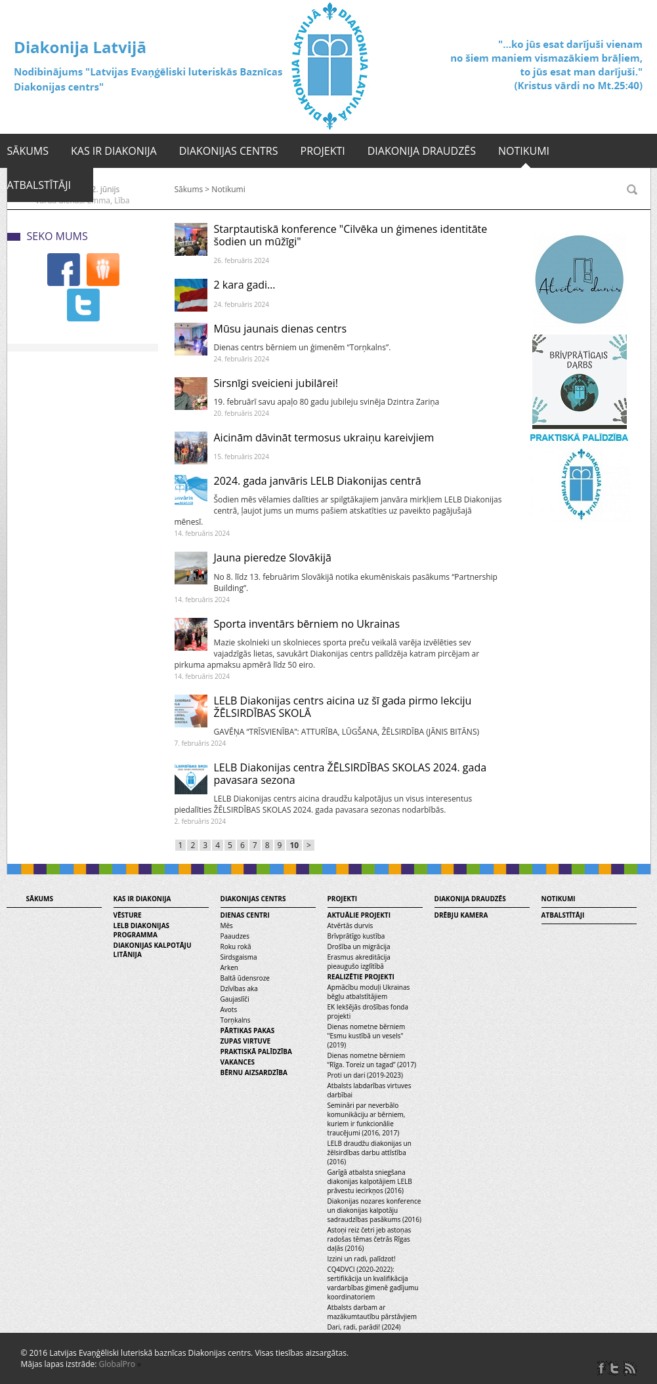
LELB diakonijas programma (142, 930)
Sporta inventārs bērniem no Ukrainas (307, 624)
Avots (229, 1009)
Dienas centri (245, 915)
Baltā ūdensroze (245, 978)
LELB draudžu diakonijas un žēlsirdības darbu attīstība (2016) (370, 1152)
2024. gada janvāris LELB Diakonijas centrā (317, 481)
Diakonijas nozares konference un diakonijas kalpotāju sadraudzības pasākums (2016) (374, 1210)
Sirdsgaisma (239, 957)
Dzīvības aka (239, 988)
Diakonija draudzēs (422, 151)
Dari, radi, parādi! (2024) (364, 1327)
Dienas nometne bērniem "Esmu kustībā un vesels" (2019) (367, 1035)
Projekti (323, 151)
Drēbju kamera (461, 915)
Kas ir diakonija (114, 151)
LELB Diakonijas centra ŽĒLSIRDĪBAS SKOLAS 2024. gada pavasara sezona (350, 773)
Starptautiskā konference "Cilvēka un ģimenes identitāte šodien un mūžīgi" (351, 235)
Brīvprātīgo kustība (356, 936)
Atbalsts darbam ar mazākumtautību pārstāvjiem (372, 1312)
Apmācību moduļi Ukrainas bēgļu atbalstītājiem (369, 992)
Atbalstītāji (39, 185)
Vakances (238, 1062)
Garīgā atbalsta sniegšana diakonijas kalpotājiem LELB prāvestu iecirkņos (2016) (370, 1181)
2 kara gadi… (245, 284)
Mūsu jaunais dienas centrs (280, 328)
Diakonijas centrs (228, 151)
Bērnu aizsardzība (254, 1072)
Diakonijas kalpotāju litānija (153, 950)
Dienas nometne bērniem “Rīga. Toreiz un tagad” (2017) (372, 1060)
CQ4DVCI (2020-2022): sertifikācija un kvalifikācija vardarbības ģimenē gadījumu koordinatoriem (373, 1283)
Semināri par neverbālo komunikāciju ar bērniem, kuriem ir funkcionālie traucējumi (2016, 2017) (367, 1119)
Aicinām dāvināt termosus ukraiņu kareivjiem (324, 437)
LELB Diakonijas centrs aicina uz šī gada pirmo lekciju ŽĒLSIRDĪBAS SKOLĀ (343, 706)
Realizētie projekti (361, 976)
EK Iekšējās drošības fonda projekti (368, 1011)
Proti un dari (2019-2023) (365, 1075)
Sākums (28, 151)
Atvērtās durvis (350, 925)
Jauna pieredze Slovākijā (272, 557)
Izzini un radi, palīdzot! (362, 1258)
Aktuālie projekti (359, 915)
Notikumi (523, 151)
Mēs (227, 925)
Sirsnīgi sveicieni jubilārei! (276, 383)
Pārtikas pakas (248, 1030)
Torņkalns (236, 1020)
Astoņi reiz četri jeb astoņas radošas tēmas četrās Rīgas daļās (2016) (370, 1239)
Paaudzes (235, 936)
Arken (229, 967)
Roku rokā (236, 946)
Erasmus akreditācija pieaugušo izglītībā (359, 961)
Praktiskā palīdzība (256, 1051)
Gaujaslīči (235, 999)
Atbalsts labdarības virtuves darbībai (370, 1090)
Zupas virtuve (246, 1041)
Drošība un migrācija (359, 946)
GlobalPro (117, 1364)
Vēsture (128, 915)
